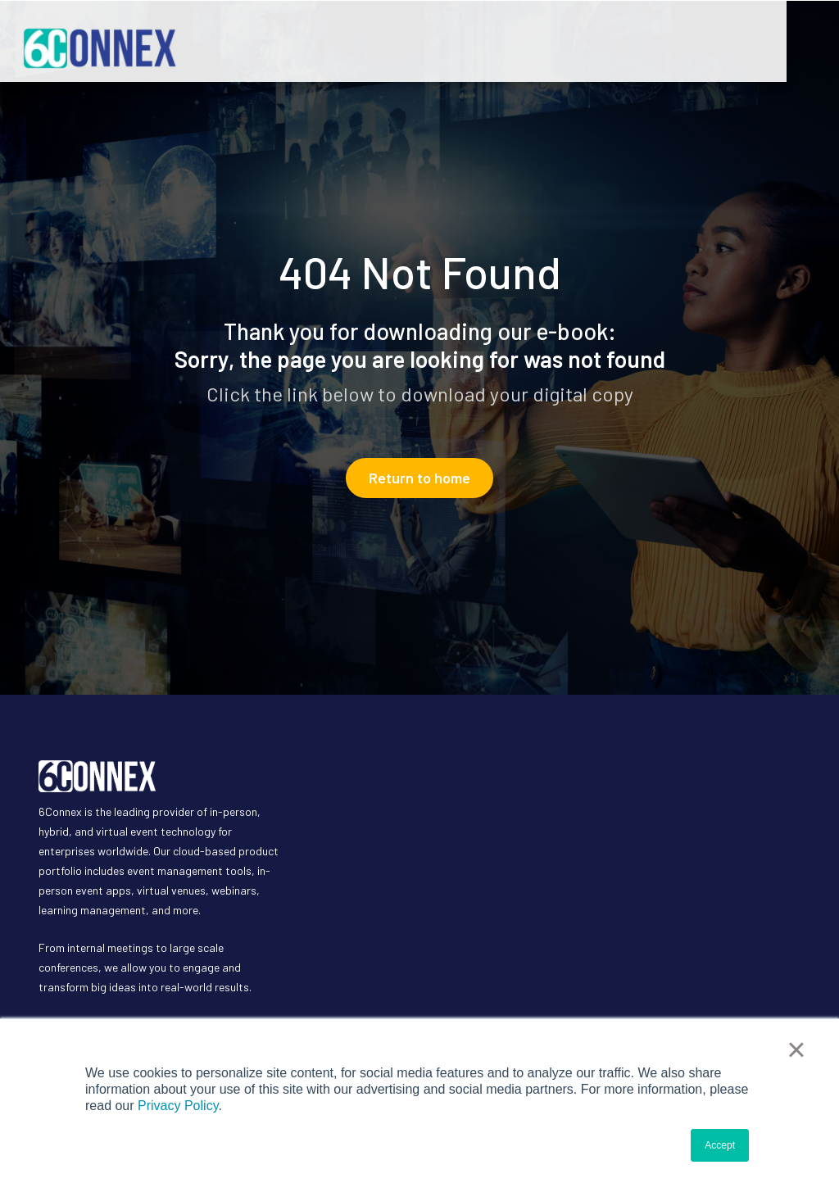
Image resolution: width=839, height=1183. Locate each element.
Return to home (419, 478)
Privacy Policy (178, 1106)
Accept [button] (720, 1145)
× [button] (796, 1049)
